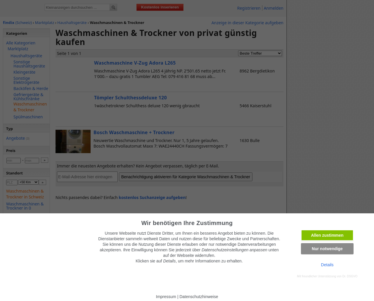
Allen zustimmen (327, 235)
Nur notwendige (327, 248)
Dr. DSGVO (350, 276)
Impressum (166, 296)
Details (327, 264)
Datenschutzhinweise (198, 296)
